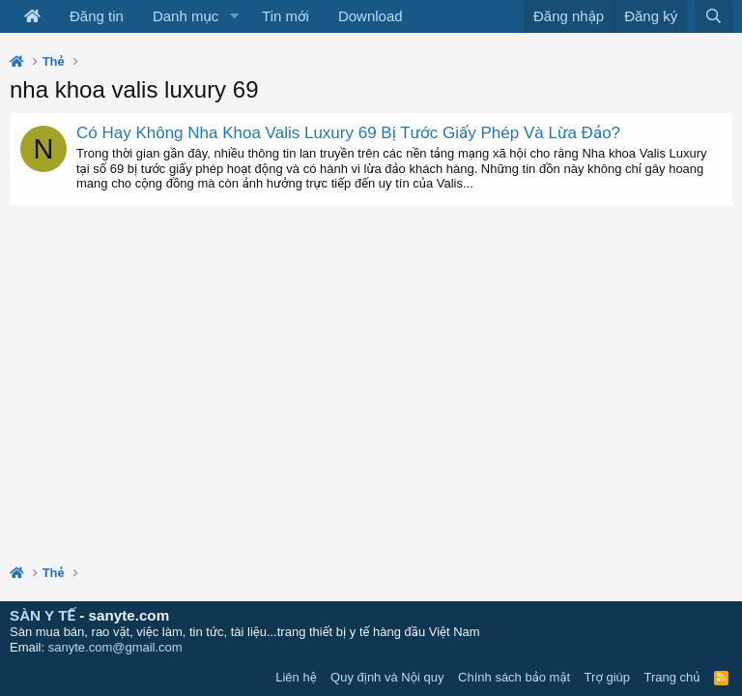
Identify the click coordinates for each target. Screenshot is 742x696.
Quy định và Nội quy (387, 677)
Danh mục (185, 16)
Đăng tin (97, 16)
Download (370, 16)
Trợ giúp (607, 677)
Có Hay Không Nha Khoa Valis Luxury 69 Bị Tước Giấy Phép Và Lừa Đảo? (348, 133)
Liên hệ (295, 677)
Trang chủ (672, 677)
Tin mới (285, 16)
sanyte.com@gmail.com (115, 647)
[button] (233, 16)
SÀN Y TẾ (42, 615)
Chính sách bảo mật (514, 677)
